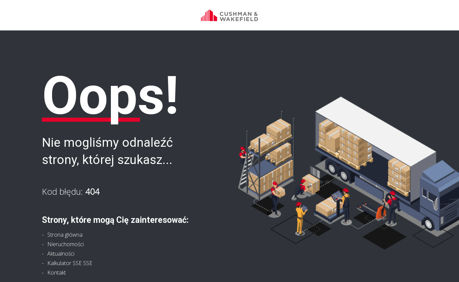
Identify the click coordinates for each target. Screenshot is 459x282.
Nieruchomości (65, 244)
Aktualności (60, 253)
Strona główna (64, 234)
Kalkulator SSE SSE (69, 263)
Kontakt (56, 272)
